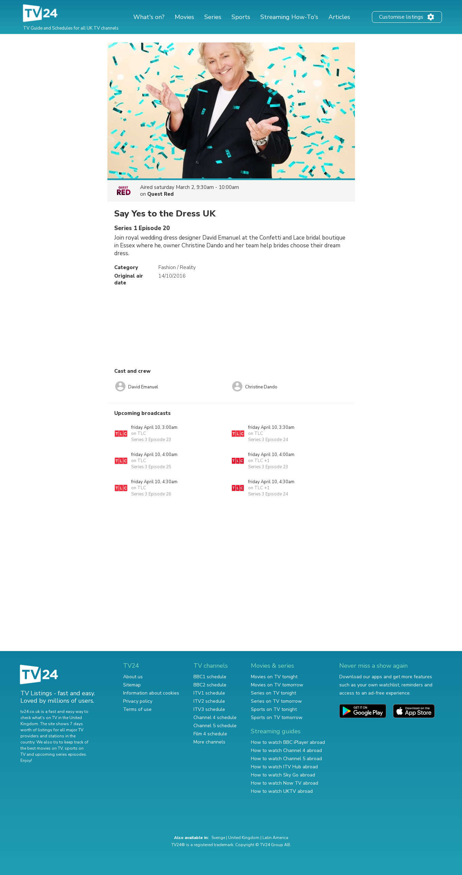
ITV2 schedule (209, 701)
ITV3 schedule (209, 709)
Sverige (218, 837)
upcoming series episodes (60, 754)
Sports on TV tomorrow (277, 717)
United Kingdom (243, 837)
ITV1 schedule (209, 693)
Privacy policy (137, 701)
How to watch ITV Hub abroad (284, 767)
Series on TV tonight (273, 693)
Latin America (275, 837)
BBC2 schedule (209, 685)
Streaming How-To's (289, 17)
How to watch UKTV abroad (282, 791)
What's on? (149, 17)
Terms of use (137, 709)
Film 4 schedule (210, 734)
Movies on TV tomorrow (277, 685)
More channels (209, 742)
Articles (339, 17)
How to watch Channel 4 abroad (286, 750)
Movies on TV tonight (274, 676)
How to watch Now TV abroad (284, 783)
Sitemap (132, 685)
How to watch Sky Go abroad (283, 775)
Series (212, 17)
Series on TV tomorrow (276, 701)
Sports (241, 17)
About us (133, 676)
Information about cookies (151, 693)
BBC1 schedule (209, 676)
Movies (184, 17)
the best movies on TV (41, 748)
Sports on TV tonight (274, 709)
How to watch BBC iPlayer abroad (288, 742)
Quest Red (160, 194)
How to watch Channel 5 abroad (286, 758)
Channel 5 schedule (215, 725)
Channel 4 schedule (215, 717)
